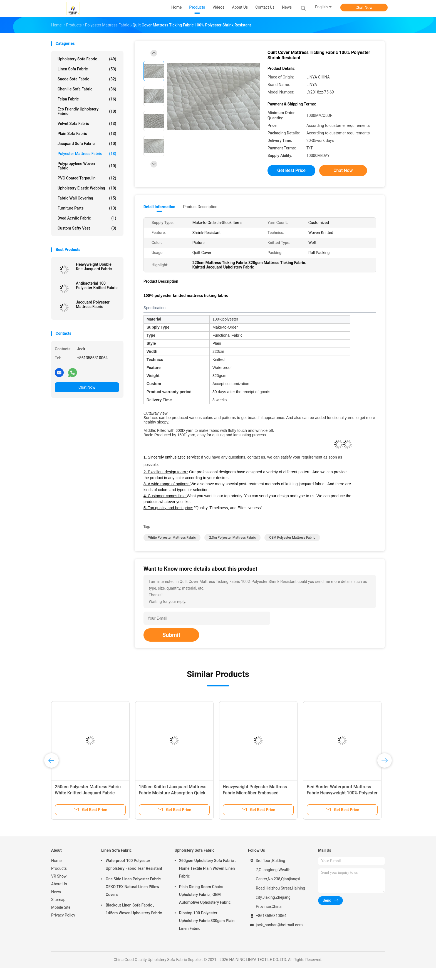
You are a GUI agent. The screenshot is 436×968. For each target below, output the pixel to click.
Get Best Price (291, 170)
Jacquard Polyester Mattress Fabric (93, 304)
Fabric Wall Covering (87, 198)
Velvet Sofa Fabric (87, 123)
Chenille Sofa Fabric (87, 89)
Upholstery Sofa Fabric (87, 59)
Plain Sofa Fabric (87, 133)
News (56, 892)
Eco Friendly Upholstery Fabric (87, 111)
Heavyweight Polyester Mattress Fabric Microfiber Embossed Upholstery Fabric (255, 793)
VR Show (59, 876)
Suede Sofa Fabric (87, 79)
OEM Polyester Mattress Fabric (292, 538)
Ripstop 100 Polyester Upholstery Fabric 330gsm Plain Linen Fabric (206, 921)
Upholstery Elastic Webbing (87, 188)
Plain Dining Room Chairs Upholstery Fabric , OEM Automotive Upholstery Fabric (205, 895)
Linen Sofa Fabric (87, 69)
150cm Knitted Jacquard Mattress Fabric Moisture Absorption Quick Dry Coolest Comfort (173, 793)
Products (59, 868)
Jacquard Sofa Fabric (87, 143)
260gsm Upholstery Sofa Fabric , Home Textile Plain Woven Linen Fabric (207, 868)
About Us (59, 884)
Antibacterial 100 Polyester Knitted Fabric (96, 285)
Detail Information (159, 207)
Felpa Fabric (87, 99)
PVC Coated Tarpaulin (87, 178)
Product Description (200, 207)
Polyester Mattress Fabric (87, 153)
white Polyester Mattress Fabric (172, 538)
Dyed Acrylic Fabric (87, 218)
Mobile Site (61, 907)
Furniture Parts (87, 208)
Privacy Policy (63, 915)
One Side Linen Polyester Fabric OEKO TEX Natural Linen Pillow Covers (133, 887)
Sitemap (58, 899)
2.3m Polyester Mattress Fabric (232, 538)
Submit (171, 635)
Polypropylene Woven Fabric (87, 165)
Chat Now (364, 7)
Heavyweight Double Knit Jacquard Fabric (94, 266)
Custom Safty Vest (87, 228)
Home (56, 860)
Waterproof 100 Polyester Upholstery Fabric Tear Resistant (134, 864)
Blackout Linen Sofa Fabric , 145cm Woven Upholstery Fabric (134, 909)
